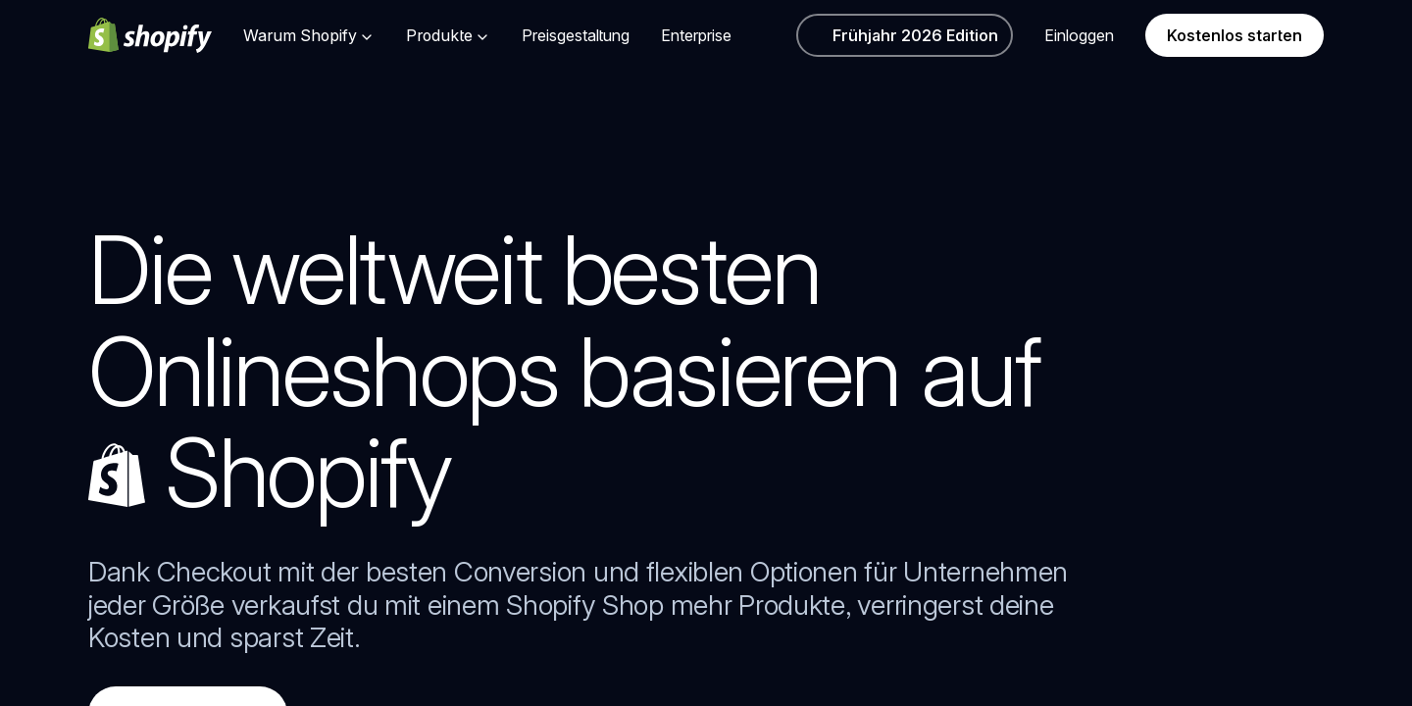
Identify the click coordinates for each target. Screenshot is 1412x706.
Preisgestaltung (576, 35)
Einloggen (1079, 35)
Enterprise (696, 35)
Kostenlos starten (1234, 35)
